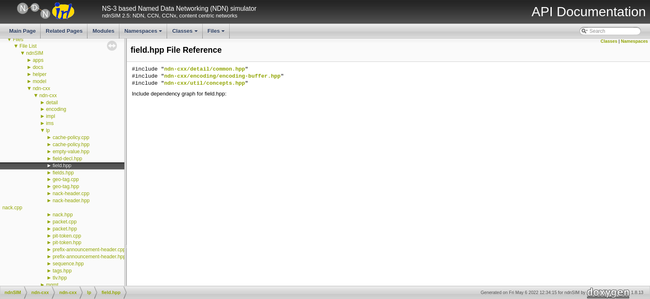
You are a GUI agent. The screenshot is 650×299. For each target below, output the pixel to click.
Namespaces (144, 33)
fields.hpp (63, 173)
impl (50, 116)
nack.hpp (63, 215)
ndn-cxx (41, 88)
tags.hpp (62, 271)
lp (48, 130)
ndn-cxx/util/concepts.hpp (204, 83)
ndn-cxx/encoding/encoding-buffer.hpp (222, 76)
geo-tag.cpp (66, 179)
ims (50, 123)
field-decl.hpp (67, 159)
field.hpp (62, 166)
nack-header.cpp (71, 193)
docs (38, 67)
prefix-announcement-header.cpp (89, 249)
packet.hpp (65, 229)
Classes (185, 33)
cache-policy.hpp (71, 144)
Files (217, 33)
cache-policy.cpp (71, 137)
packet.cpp (65, 222)
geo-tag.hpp (66, 186)
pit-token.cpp (67, 236)
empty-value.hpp (71, 151)
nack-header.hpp (71, 200)
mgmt (52, 285)
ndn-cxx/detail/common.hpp (204, 69)
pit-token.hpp (67, 242)
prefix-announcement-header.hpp (89, 257)
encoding (56, 109)
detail (52, 102)
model (39, 81)
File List (27, 46)
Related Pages (64, 31)
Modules (103, 31)
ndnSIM (34, 53)
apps (38, 60)
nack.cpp (12, 208)
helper (39, 74)
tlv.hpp (60, 278)
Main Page (22, 31)
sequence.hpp (68, 264)
